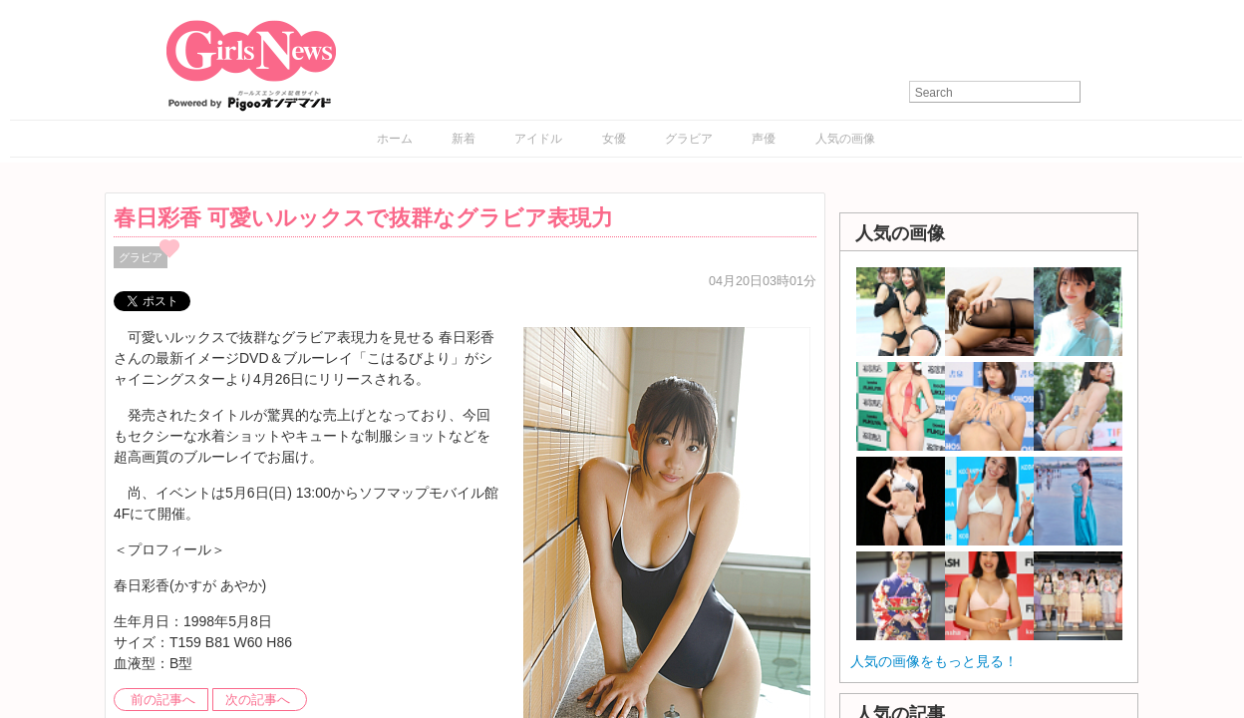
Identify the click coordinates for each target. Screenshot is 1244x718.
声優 (764, 139)
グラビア (689, 139)
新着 (463, 139)
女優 (614, 139)
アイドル (538, 139)
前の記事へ (163, 700)
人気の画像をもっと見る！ (934, 661)
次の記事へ (257, 700)
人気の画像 (845, 139)
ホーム (395, 139)
